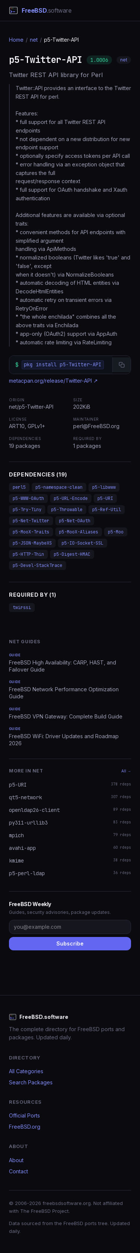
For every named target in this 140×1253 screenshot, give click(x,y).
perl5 (19, 487)
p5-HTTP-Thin (28, 554)
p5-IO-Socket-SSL (82, 543)
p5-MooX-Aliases (78, 532)
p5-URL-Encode (71, 498)
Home (16, 39)
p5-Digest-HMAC (72, 554)
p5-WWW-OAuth (28, 498)
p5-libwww (104, 487)
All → (126, 771)
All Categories (26, 1071)
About (16, 1160)
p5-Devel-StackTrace (37, 565)
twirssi (22, 607)
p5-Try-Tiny (27, 510)
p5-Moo (116, 532)
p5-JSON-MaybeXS (32, 543)
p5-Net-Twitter (31, 521)
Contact (18, 1171)
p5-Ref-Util (106, 510)
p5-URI (105, 498)
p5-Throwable (67, 510)
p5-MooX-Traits (31, 532)
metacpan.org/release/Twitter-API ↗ (53, 380)
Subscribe (70, 943)
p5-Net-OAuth (74, 521)
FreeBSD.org (24, 1126)
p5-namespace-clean (59, 487)
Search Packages (31, 1082)
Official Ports (24, 1115)
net (34, 39)
